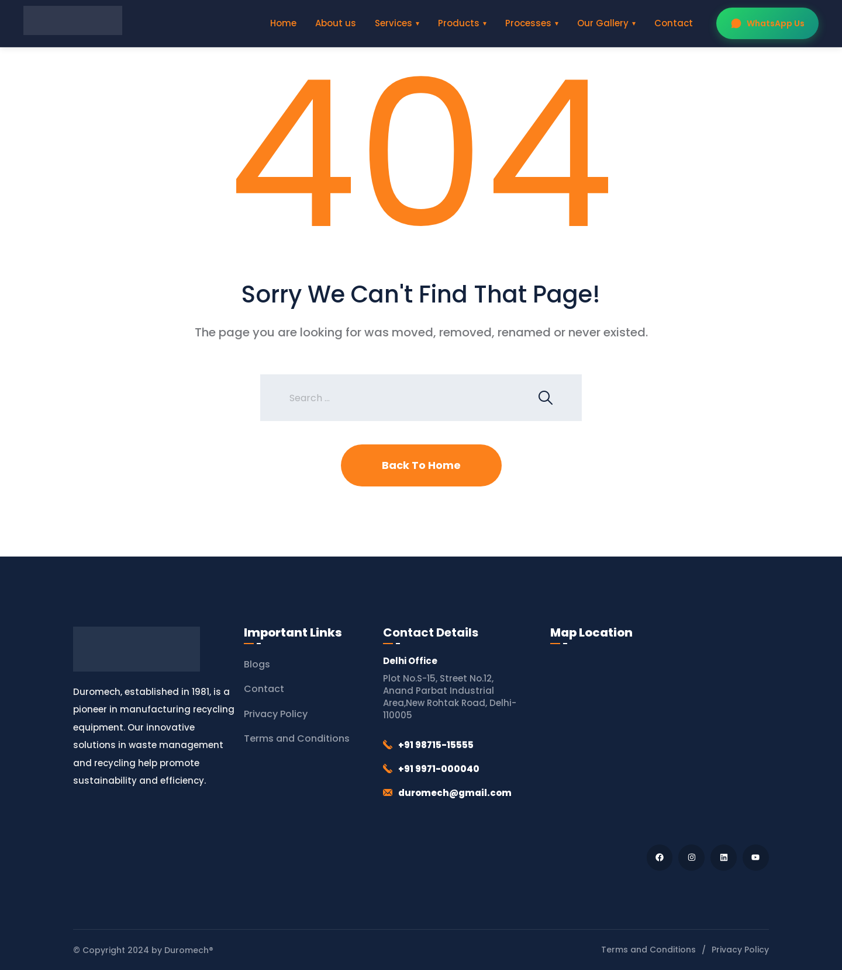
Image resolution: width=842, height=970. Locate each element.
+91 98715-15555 (436, 745)
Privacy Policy (276, 714)
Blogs (257, 664)
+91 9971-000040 (438, 769)
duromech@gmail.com (455, 793)
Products (458, 23)
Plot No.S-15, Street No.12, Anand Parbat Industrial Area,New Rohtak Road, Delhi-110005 (449, 696)
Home (283, 23)
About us (335, 23)
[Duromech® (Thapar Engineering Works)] (659, 741)
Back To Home (421, 465)
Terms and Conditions (297, 738)
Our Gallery (603, 23)
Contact (673, 23)
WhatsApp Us (767, 23)
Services (393, 23)
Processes (528, 23)
